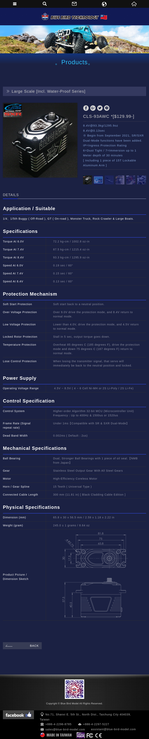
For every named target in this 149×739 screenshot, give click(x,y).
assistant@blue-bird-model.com (113, 729)
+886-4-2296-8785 (58, 724)
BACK (21, 645)
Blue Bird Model (74, 16)
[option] (40, 140)
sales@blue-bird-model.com (65, 729)
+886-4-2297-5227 (96, 724)
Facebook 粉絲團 (18, 714)
